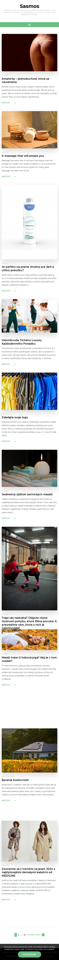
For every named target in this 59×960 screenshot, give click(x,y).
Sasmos (29, 6)
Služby (5, 75)
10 (24, 934)
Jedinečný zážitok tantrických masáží (27, 494)
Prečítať (6, 103)
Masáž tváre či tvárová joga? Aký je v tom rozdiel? (29, 659)
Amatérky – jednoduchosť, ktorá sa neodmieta (25, 80)
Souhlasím (29, 954)
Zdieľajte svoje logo (15, 417)
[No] (56, 952)
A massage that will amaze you (23, 155)
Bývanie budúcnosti (15, 780)
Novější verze (33, 935)
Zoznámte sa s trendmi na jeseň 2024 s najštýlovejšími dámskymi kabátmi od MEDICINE (28, 872)
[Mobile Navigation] (29, 24)
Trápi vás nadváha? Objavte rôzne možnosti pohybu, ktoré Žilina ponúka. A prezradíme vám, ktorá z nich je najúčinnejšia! (29, 623)
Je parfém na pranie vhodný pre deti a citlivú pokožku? (28, 268)
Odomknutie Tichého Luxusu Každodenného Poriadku (22, 342)
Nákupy (5, 263)
